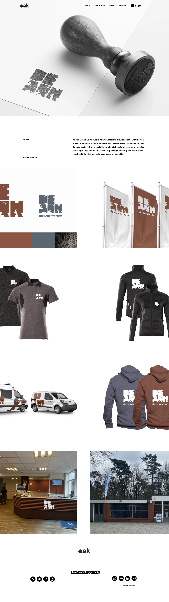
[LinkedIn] (45, 579)
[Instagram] (52, 579)
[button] (132, 5)
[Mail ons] (39, 579)
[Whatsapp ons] (33, 579)
